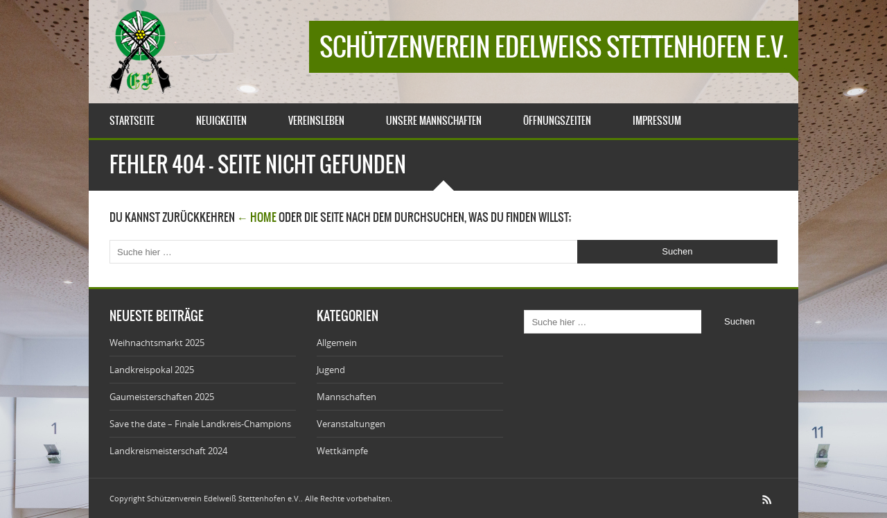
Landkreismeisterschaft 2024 (168, 450)
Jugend (331, 369)
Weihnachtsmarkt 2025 (156, 342)
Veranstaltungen (351, 423)
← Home (256, 217)
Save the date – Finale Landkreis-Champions (200, 423)
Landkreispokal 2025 (151, 369)
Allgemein (337, 342)
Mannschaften (346, 396)
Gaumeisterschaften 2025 (161, 396)
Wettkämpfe (342, 450)
